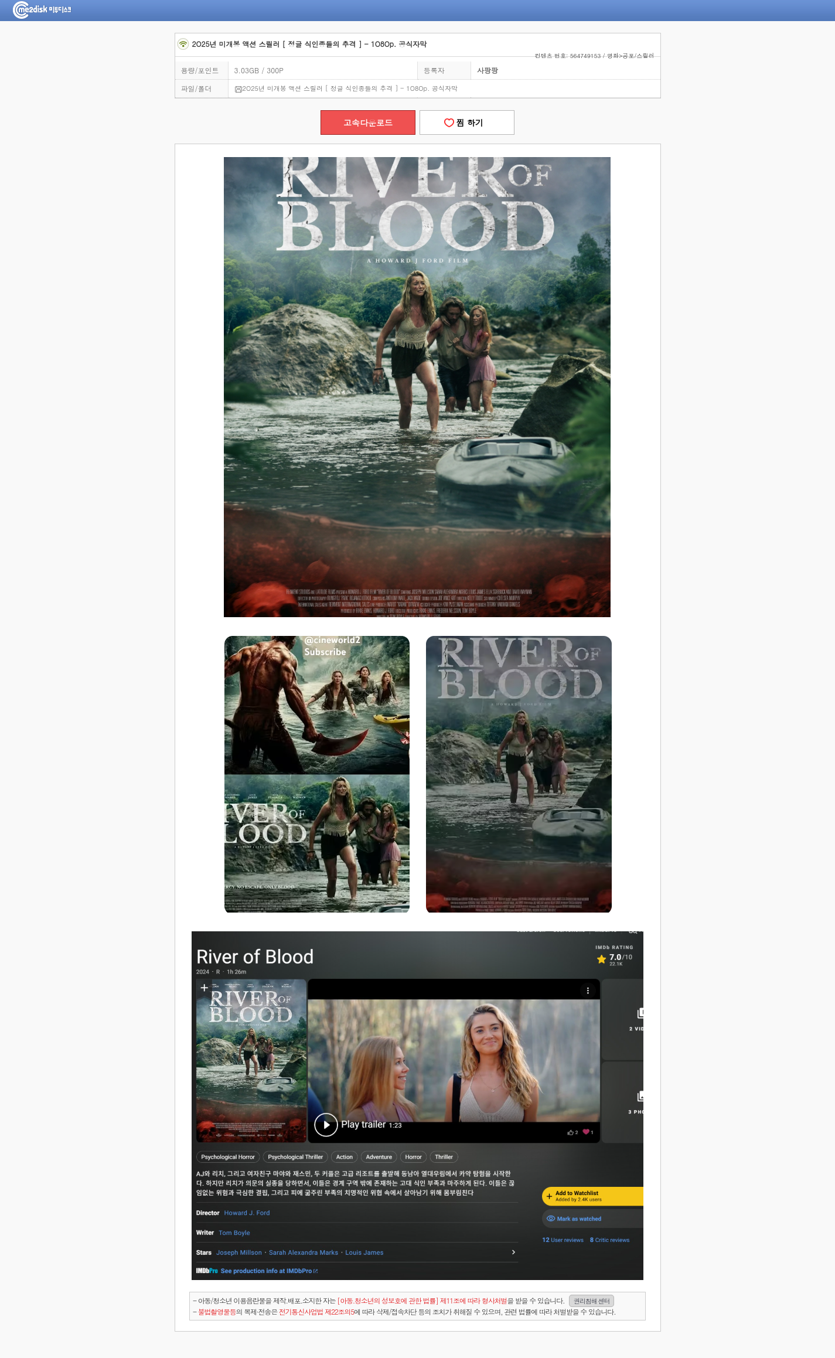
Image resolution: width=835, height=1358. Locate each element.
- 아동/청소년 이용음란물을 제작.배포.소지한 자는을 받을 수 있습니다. (403, 1300)
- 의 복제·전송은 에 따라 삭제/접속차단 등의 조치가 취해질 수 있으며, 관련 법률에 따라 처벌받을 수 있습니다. (404, 1311)
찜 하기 (467, 122)
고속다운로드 (368, 122)
